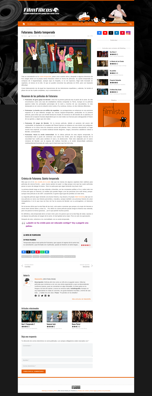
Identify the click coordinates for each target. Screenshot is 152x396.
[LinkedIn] (116, 33)
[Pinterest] (122, 33)
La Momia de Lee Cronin (117, 61)
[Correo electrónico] (57, 366)
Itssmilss (123, 84)
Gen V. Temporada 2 (28, 324)
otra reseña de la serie (43, 182)
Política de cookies (83, 390)
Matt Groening (80, 197)
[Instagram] (128, 33)
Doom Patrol (76, 324)
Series (25, 36)
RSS (55, 390)
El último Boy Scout (115, 89)
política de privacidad (104, 390)
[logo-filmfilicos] (41, 11)
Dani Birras (59, 328)
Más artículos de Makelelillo (81, 299)
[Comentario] (57, 350)
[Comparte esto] (24, 252)
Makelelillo (33, 36)
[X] (111, 33)
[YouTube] (105, 33)
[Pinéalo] (37, 252)
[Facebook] (99, 33)
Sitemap (44, 390)
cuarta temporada (45, 76)
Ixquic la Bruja (122, 65)
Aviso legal (93, 390)
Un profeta (113, 71)
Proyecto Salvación (115, 80)
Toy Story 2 (113, 52)
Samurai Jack (51, 324)
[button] (36, 24)
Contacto (50, 390)
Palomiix (121, 75)
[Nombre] (57, 360)
